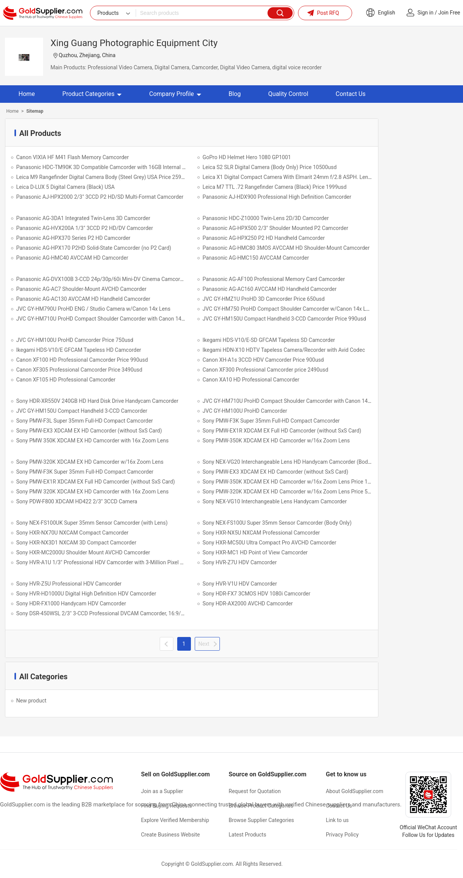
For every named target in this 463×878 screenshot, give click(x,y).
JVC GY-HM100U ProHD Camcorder (245, 411)
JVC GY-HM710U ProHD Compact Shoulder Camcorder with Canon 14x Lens (106, 319)
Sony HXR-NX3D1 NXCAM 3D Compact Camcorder (76, 543)
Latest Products (247, 835)
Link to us (337, 820)
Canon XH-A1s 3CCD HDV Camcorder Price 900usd (263, 360)
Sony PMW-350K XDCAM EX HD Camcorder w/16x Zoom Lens (276, 440)
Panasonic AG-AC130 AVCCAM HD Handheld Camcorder (83, 299)
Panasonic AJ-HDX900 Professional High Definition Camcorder (277, 197)
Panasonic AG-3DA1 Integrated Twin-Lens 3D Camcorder (83, 218)
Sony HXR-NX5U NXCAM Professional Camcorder (261, 533)
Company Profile (175, 93)
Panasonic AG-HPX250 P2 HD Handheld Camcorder (264, 238)
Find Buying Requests (166, 806)
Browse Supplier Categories (261, 820)
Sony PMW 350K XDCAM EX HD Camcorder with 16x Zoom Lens (92, 440)
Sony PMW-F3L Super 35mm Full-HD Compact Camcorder (84, 421)
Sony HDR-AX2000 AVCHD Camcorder (248, 603)
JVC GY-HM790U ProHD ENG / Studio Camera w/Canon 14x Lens (93, 309)
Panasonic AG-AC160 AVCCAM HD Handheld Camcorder (270, 289)
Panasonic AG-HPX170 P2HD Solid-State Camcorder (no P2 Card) (93, 248)
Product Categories (92, 93)
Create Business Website (170, 835)
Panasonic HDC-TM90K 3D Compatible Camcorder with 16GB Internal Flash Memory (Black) (125, 167)
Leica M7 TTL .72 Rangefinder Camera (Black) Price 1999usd (275, 187)
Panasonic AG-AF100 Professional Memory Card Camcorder (274, 279)
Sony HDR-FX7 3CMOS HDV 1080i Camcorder (257, 594)
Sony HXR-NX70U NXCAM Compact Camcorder (72, 533)
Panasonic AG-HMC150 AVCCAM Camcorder (256, 258)
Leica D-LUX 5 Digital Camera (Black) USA (65, 187)
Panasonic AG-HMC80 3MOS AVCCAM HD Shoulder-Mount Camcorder (286, 248)
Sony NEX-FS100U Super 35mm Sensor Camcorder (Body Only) (277, 523)
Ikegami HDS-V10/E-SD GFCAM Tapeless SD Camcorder (269, 340)
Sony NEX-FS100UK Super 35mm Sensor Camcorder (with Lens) (92, 523)
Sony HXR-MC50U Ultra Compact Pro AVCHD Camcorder (269, 543)
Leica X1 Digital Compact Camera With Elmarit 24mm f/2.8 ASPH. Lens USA (293, 177)
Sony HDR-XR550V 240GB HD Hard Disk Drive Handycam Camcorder (97, 401)
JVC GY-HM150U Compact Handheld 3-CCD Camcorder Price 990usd (284, 319)
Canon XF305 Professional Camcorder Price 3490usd (79, 370)
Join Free (449, 13)
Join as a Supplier (162, 791)
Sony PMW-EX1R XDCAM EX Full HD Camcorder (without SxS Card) (282, 431)
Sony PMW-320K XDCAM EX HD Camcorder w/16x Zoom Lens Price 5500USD (295, 491)
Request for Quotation (255, 791)
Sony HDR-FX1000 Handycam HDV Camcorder (71, 603)
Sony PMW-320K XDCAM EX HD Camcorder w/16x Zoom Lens (89, 462)
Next (204, 644)
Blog (235, 93)
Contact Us (351, 93)
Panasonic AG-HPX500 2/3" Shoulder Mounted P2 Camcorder (275, 228)
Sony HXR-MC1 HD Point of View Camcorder (255, 552)
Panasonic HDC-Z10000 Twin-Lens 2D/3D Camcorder (266, 218)
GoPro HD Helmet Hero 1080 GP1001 (247, 157)
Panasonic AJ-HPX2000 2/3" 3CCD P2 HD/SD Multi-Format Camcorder (100, 197)
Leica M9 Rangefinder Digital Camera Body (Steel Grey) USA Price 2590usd (104, 177)
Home (27, 93)
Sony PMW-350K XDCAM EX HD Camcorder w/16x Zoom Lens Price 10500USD (296, 482)
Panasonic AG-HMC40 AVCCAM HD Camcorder (72, 258)
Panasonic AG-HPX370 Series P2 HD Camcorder (73, 238)
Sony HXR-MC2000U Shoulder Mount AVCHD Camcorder (83, 552)
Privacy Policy (342, 835)
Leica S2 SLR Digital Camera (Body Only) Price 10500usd (270, 167)
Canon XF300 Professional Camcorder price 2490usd (265, 370)
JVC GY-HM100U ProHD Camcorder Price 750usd (74, 340)
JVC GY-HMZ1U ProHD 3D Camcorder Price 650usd (264, 299)
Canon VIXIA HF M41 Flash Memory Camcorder (72, 157)
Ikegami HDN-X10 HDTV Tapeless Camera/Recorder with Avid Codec (284, 350)
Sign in (426, 13)
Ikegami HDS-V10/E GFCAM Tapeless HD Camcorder (78, 350)
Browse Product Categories (261, 806)
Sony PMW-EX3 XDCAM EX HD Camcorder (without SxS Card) (89, 431)
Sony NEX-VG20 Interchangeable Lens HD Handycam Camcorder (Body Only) (293, 462)
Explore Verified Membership (175, 820)
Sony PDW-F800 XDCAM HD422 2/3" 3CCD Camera (77, 501)
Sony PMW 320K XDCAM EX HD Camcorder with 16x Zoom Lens (92, 491)
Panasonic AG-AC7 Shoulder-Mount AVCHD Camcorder (81, 289)
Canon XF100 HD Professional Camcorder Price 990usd (82, 360)
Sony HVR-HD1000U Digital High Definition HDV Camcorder (86, 594)
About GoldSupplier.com (354, 791)
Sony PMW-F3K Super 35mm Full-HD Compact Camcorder (271, 421)
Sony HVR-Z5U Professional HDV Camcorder (69, 584)
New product (31, 701)
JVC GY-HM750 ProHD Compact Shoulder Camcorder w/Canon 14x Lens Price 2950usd (306, 309)
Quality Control (288, 93)
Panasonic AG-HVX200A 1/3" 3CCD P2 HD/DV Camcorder (84, 228)
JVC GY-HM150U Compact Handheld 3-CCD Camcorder (81, 411)
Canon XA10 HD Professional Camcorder (251, 380)
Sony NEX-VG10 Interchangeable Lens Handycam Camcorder (275, 501)
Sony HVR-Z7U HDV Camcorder (240, 562)
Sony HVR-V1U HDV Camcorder (240, 584)
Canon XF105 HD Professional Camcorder (66, 380)
